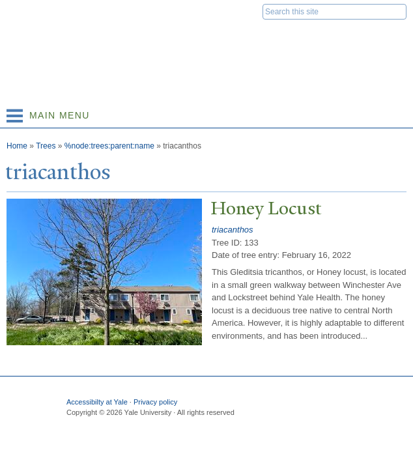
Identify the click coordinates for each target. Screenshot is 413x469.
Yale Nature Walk (147, 39)
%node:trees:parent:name (109, 145)
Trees (45, 145)
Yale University (22, 11)
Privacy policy (155, 402)
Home (17, 145)
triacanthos (232, 229)
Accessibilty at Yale (97, 402)
